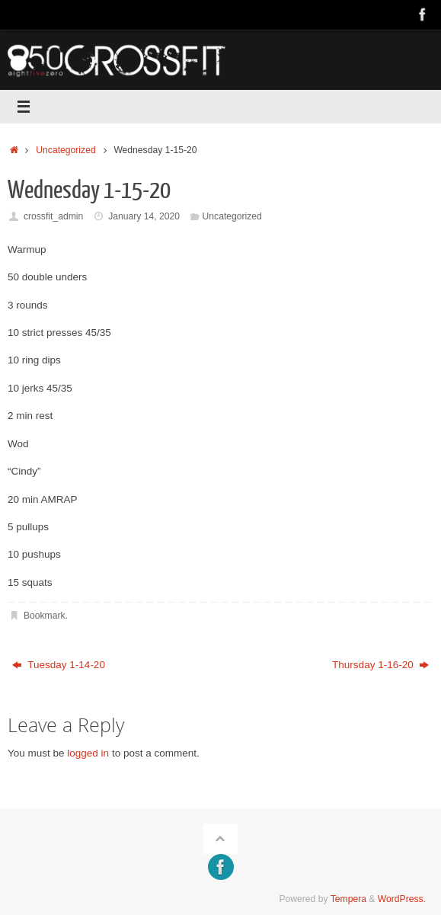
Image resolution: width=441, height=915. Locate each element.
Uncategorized (65, 150)
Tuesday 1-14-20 (58, 664)
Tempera (348, 899)
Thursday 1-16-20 (380, 664)
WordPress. (402, 899)
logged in (88, 753)
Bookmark (45, 615)
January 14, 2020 (144, 216)
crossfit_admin (53, 216)
